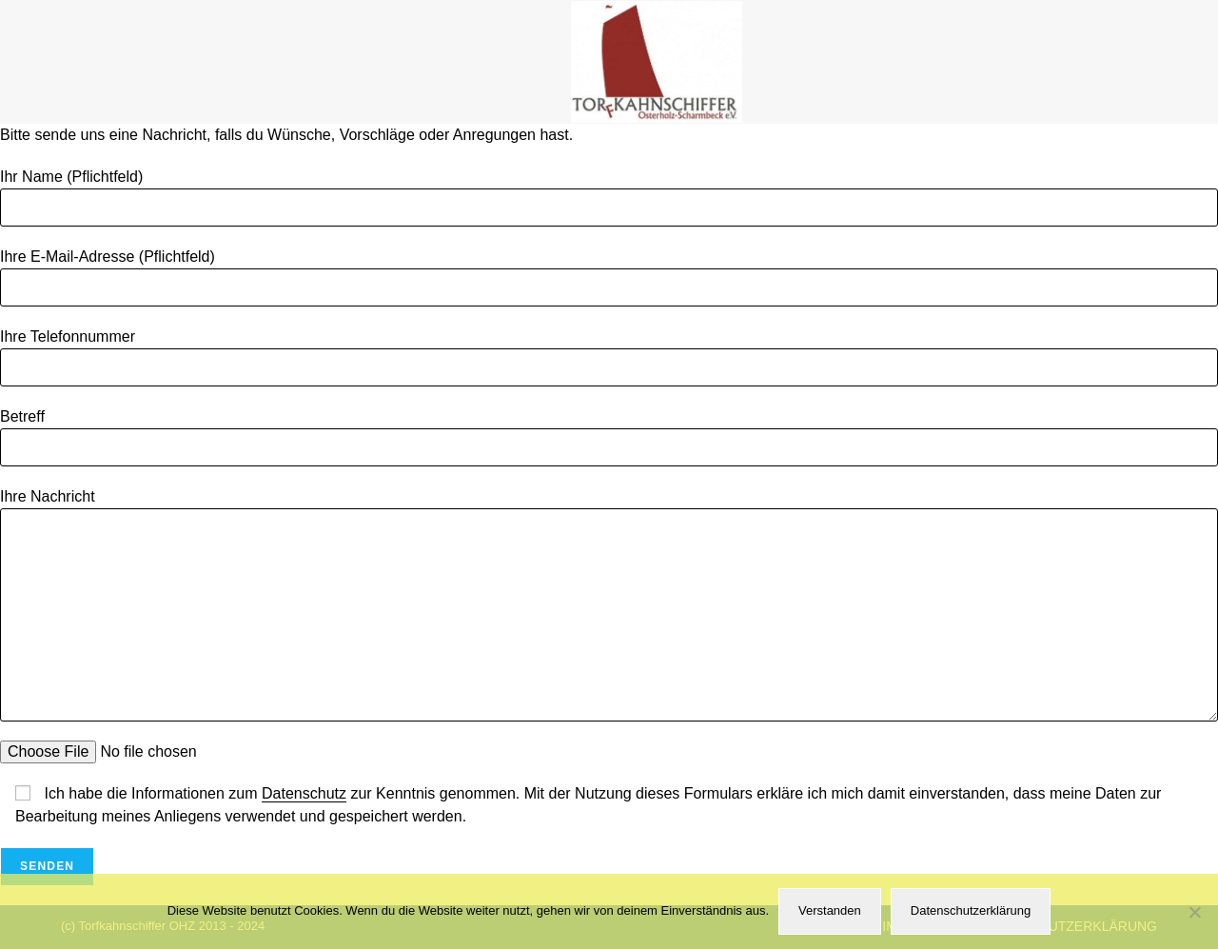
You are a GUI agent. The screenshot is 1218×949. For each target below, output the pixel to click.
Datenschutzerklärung (971, 910)
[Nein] (1194, 911)
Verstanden (829, 910)
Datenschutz (304, 793)
